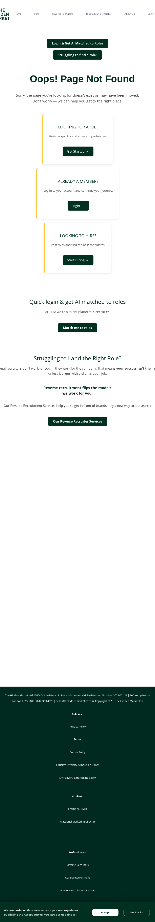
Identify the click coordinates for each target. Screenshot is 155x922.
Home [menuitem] (18, 14)
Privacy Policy (77, 726)
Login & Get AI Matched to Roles (77, 43)
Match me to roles (77, 328)
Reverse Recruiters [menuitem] (62, 14)
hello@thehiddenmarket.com (73, 701)
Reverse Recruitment (77, 877)
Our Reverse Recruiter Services (77, 421)
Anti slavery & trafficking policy (77, 777)
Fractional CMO (77, 809)
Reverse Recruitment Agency (77, 890)
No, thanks (136, 912)
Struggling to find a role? (77, 55)
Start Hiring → (78, 260)
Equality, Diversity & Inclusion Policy (77, 765)
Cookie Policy (78, 752)
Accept (105, 912)
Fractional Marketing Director (77, 821)
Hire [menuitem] (36, 14)
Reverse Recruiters (77, 865)
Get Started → (78, 151)
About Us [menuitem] (130, 14)
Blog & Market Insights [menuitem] (99, 14)
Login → (78, 206)
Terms (77, 739)
